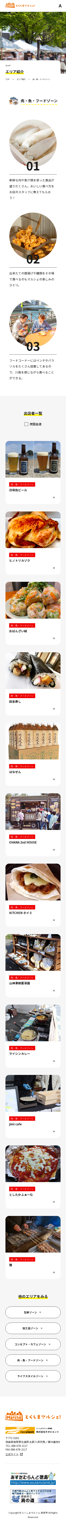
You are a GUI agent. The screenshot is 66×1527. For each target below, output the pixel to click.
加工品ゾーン (30, 1328)
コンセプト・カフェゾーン (30, 1345)
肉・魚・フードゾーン (30, 1361)
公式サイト (12, 1455)
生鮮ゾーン (30, 1313)
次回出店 (36, 424)
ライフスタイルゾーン (30, 1376)
